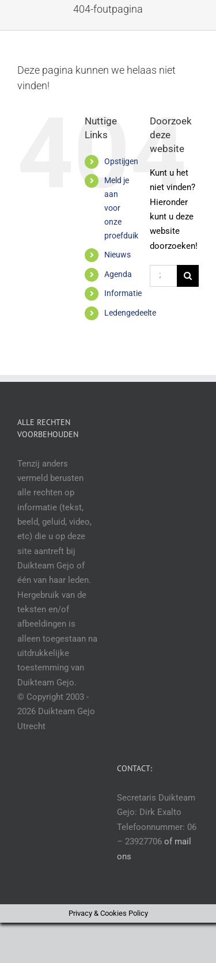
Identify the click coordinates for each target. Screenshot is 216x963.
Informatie (123, 293)
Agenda (118, 274)
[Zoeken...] (163, 276)
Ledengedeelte (130, 312)
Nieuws (117, 254)
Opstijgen (121, 161)
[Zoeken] (188, 276)
